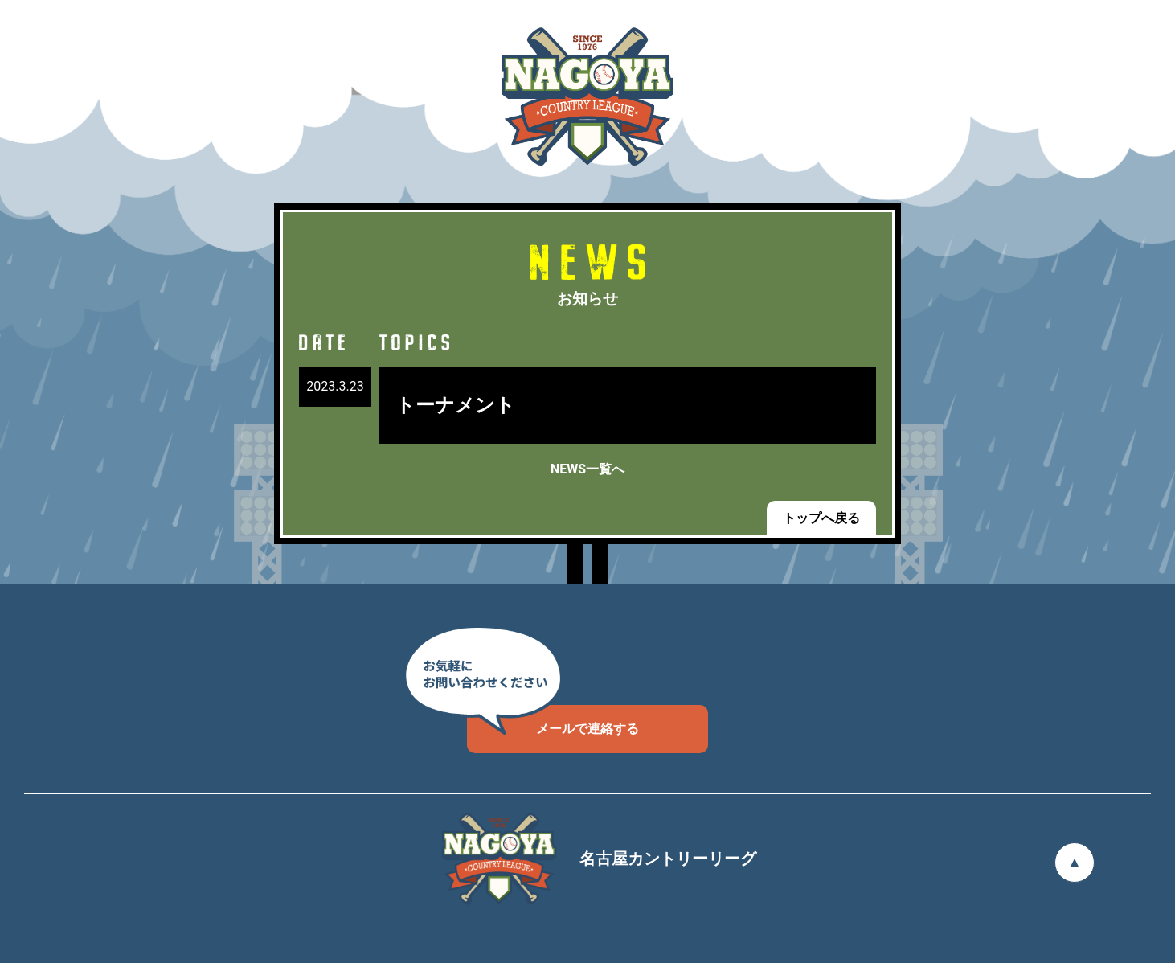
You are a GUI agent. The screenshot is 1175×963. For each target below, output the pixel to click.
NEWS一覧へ (587, 469)
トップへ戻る (821, 518)
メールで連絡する (553, 720)
